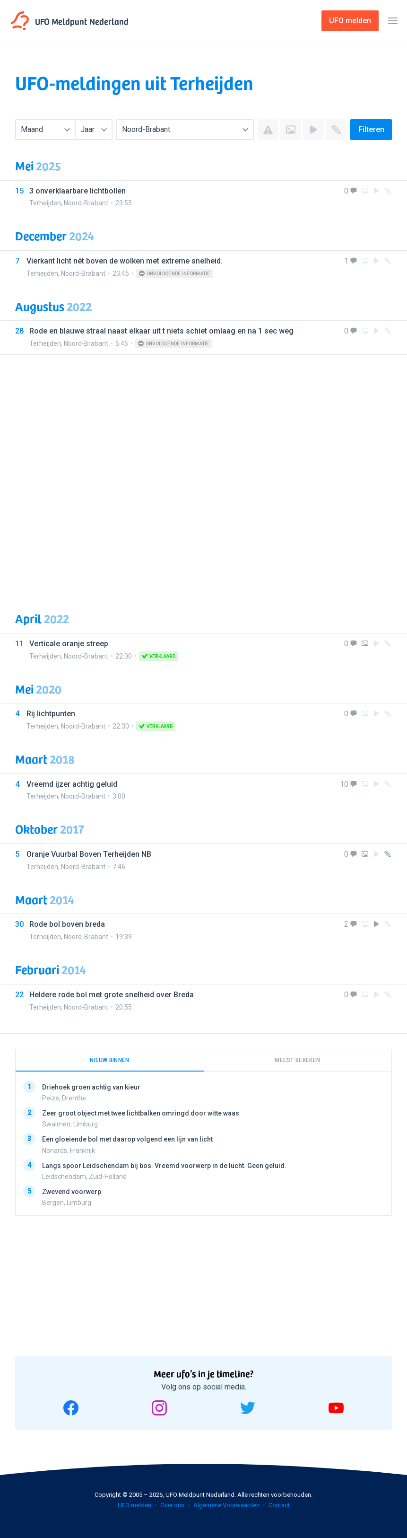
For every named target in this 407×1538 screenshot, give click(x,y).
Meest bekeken (297, 1060)
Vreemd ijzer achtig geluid (71, 784)
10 (344, 784)
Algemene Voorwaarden (226, 1505)
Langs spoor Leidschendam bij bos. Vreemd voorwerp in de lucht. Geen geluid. (164, 1165)
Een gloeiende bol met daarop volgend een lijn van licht (127, 1139)
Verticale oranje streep (68, 643)
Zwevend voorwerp (71, 1191)
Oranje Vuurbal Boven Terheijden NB (88, 854)
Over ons (172, 1505)
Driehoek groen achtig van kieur (91, 1087)
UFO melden (134, 1505)
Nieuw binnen (110, 1060)
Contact (279, 1505)
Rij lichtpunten (50, 713)
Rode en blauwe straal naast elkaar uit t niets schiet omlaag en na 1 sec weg (161, 330)
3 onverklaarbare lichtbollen (77, 190)
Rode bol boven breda (67, 924)
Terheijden (45, 203)
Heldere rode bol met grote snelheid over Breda (111, 994)
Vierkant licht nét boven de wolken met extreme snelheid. (124, 260)
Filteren (371, 129)
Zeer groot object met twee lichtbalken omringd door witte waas (140, 1113)
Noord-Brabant (86, 203)
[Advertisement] (203, 475)
